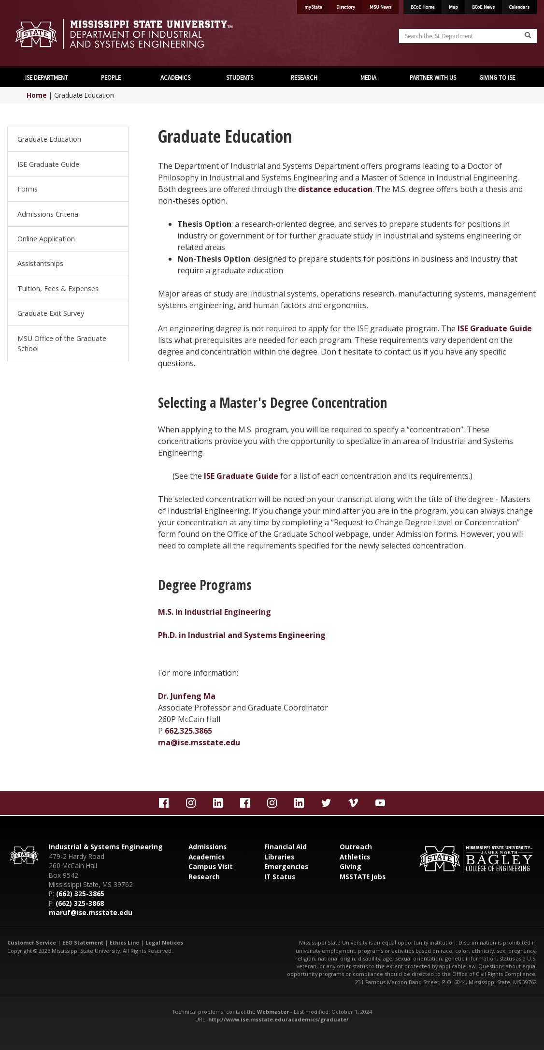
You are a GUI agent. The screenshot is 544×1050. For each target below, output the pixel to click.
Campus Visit (210, 866)
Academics (206, 856)
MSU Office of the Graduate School (61, 344)
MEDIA (368, 77)
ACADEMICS (175, 77)
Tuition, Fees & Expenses (58, 288)
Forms (27, 188)
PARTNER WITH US (433, 77)
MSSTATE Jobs (363, 876)
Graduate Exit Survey (50, 313)
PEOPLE (111, 77)
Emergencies (286, 866)
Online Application (46, 238)
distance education (335, 189)
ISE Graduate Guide (48, 164)
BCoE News (483, 7)
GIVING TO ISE (497, 77)
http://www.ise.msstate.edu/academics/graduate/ (278, 1019)
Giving (350, 866)
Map (453, 7)
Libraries (279, 856)
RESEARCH (304, 77)
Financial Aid (285, 846)
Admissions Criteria (47, 214)
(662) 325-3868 (80, 903)
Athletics (355, 856)
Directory (345, 7)
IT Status (279, 876)
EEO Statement (82, 942)
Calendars (519, 7)
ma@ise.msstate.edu (199, 742)
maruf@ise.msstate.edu (90, 912)
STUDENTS (239, 77)
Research (204, 876)
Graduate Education (49, 139)
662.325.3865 (188, 730)
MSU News (380, 7)
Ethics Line (124, 942)
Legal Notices (164, 942)
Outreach (356, 846)
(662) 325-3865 (80, 893)
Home (37, 95)
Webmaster (273, 1011)
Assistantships (40, 263)
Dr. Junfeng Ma (186, 696)
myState (313, 7)
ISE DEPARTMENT (46, 77)
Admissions (207, 846)
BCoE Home (422, 7)
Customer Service (31, 942)
